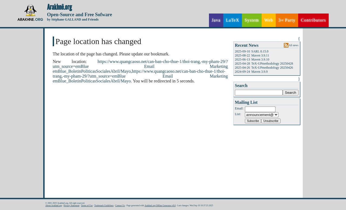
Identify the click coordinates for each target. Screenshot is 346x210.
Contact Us (120, 205)
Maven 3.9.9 (259, 72)
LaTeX (232, 20)
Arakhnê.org (59, 7)
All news (293, 45)
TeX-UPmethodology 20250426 (272, 67)
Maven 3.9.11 (260, 55)
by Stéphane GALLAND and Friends (73, 19)
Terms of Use (87, 205)
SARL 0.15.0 (259, 51)
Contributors (313, 20)
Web (268, 20)
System (252, 20)
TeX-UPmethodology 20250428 (272, 63)
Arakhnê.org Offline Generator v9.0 (160, 205)
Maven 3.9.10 (260, 59)
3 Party (286, 20)
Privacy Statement (71, 205)
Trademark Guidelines (104, 205)
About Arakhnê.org (53, 205)
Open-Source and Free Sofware (79, 14)
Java (216, 20)
